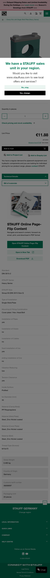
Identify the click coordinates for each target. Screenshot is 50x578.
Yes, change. (25, 93)
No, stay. (25, 87)
